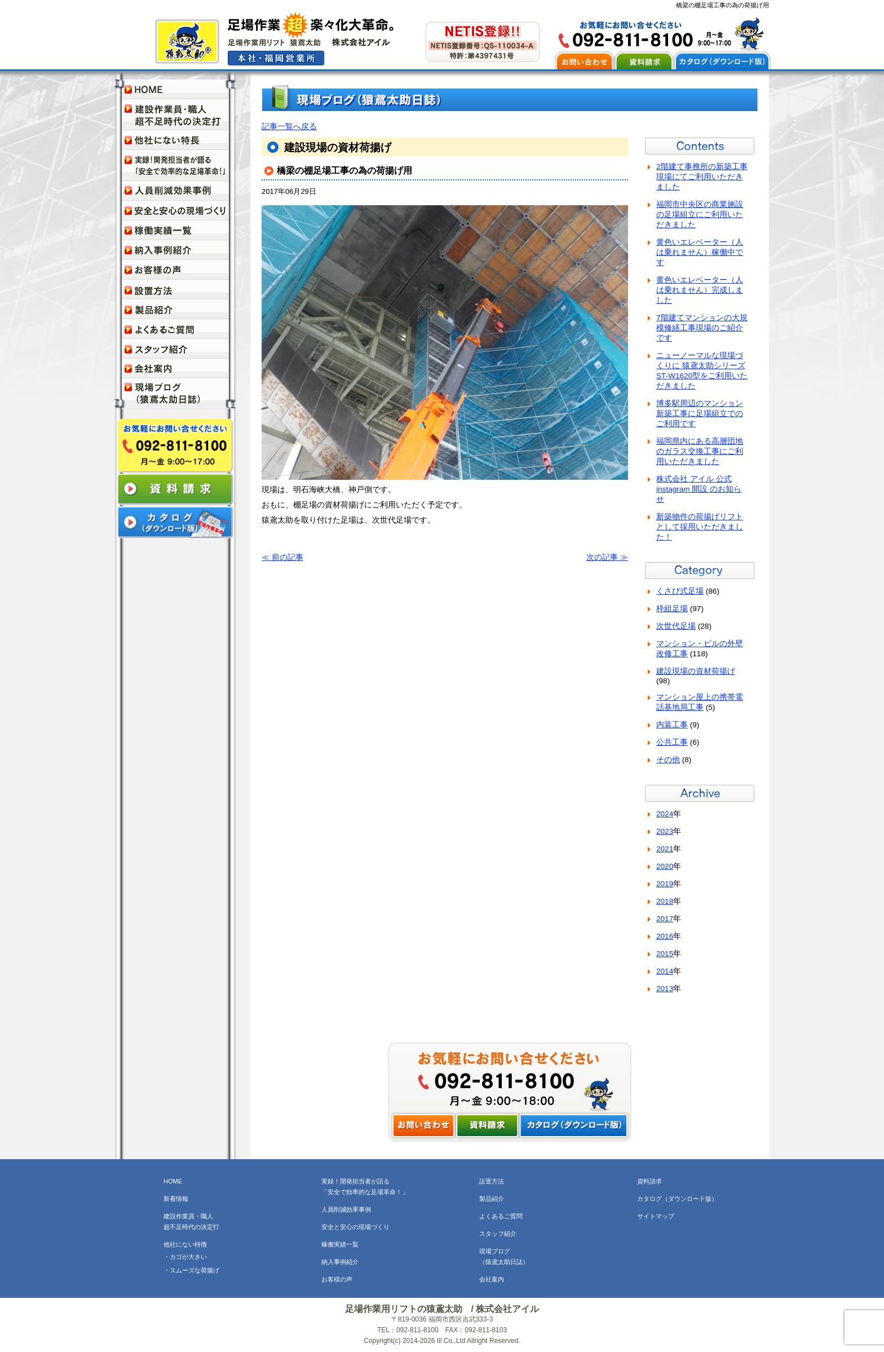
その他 (668, 759)
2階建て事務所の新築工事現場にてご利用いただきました (702, 176)
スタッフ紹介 (497, 1233)
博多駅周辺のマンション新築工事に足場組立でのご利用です (699, 413)
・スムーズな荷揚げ (191, 1270)
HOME (172, 1181)
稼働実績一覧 (340, 1244)
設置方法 (491, 1181)
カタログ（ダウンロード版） (677, 1198)
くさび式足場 (680, 591)
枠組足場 (672, 608)
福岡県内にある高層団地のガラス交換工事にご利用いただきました (699, 451)
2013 (664, 988)
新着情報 (175, 1198)
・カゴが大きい (185, 1256)
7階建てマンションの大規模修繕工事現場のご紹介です (702, 327)
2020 (664, 866)
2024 (664, 814)
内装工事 (672, 725)
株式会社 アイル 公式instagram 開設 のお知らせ (698, 489)
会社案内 (491, 1279)
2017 (664, 918)
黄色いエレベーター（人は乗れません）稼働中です (699, 252)
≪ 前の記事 (282, 557)
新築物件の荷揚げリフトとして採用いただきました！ (699, 526)
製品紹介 (491, 1198)
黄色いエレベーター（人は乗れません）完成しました (699, 290)
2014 (664, 971)
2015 (664, 953)
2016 (664, 936)
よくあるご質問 (501, 1216)
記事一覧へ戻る (289, 126)
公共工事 (672, 742)
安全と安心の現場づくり (355, 1226)
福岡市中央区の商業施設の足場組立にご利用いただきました (699, 214)
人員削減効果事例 (346, 1209)
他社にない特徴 (185, 1244)
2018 (664, 901)
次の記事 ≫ (607, 557)
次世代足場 (676, 626)
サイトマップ (655, 1216)
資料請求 (649, 1181)
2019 (664, 884)
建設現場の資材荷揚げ (695, 671)
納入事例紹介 (340, 1261)
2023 (664, 831)
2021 (664, 849)
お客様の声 (336, 1279)
